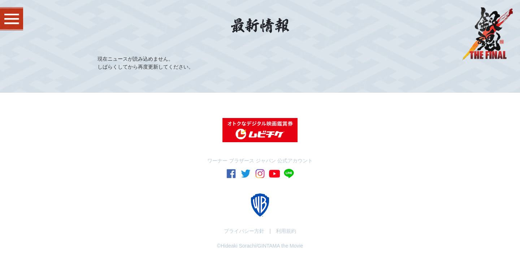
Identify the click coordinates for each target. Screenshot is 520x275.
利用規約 (286, 231)
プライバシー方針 (244, 231)
